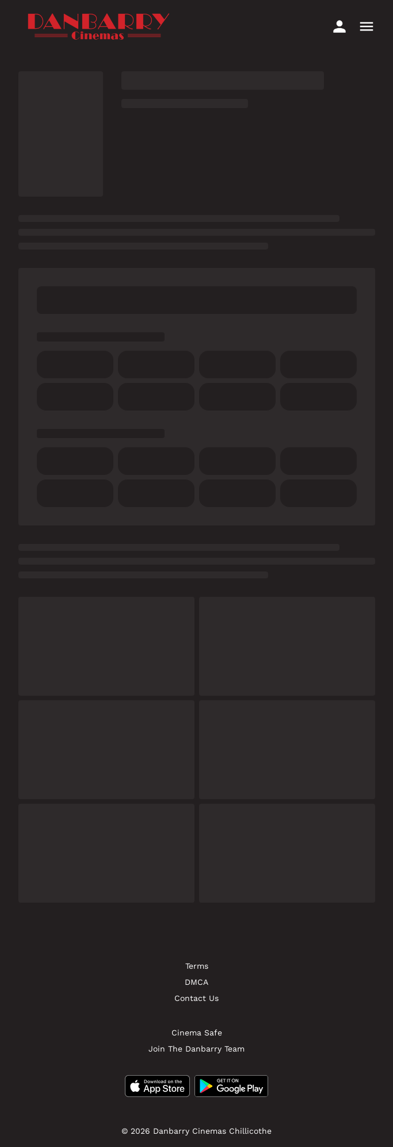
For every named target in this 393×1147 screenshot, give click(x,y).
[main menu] (366, 26)
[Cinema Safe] (196, 1033)
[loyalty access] (339, 26)
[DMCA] (196, 982)
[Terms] (196, 966)
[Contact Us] (196, 998)
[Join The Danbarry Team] (196, 1049)
